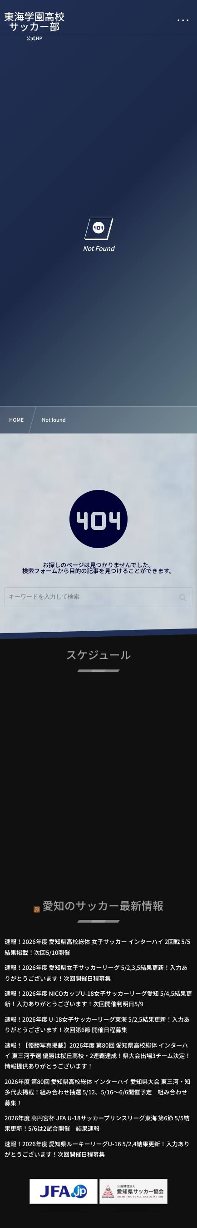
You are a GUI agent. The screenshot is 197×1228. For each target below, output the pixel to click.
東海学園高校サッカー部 (34, 21)
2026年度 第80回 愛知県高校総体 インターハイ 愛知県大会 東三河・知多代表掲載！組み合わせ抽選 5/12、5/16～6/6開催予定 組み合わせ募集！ (98, 1092)
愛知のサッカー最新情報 (103, 904)
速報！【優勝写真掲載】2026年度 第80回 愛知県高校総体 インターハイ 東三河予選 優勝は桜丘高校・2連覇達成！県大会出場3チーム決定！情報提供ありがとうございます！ (98, 1056)
